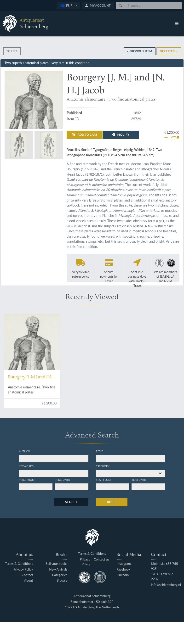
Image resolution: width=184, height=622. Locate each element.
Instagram (124, 563)
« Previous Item (139, 51)
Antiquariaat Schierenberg (92, 596)
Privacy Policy (23, 569)
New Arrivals (58, 569)
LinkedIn (123, 575)
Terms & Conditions (19, 563)
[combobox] (68, 5)
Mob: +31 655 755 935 (164, 566)
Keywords (26, 466)
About (28, 580)
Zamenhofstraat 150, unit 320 (92, 602)
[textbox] (68, 5)
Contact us (101, 559)
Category (102, 466)
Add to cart (84, 135)
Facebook (123, 569)
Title (99, 451)
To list (11, 51)
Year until (139, 480)
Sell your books (56, 563)
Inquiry (120, 135)
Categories (59, 575)
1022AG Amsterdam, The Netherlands (92, 607)
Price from (26, 480)
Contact (27, 575)
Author (24, 451)
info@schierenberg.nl (166, 585)
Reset (111, 502)
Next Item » (169, 51)
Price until (62, 480)
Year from (103, 480)
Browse (62, 580)
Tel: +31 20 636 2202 (162, 576)
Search (71, 502)
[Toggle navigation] (177, 23)
